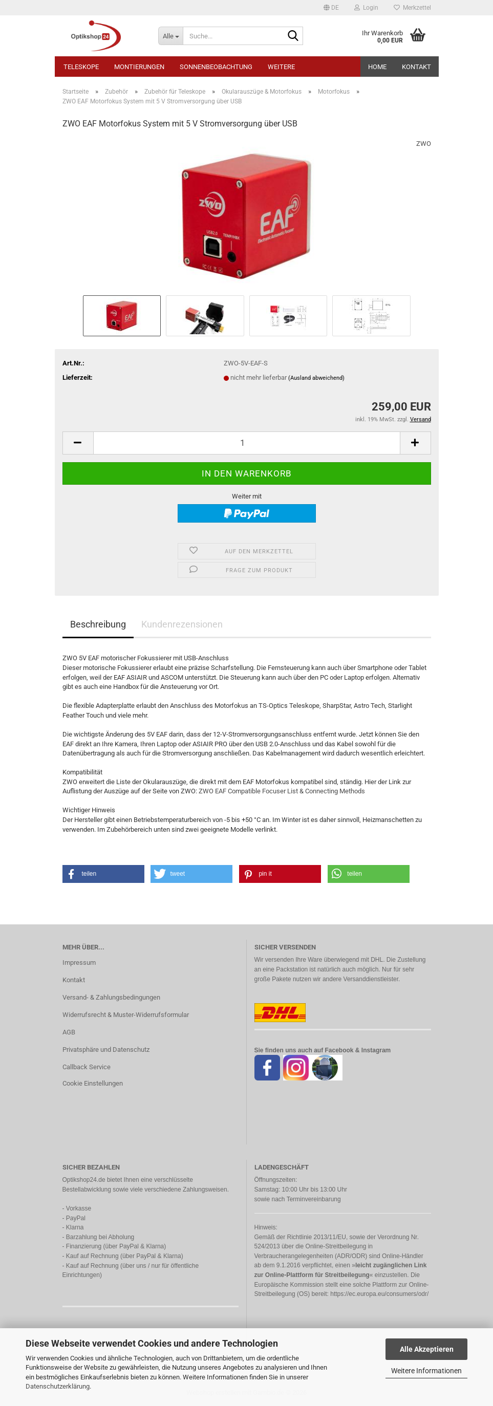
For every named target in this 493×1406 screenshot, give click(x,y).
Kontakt (416, 67)
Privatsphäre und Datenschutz (105, 1049)
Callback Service (86, 1067)
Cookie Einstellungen (92, 1083)
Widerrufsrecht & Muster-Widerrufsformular (125, 1015)
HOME (377, 67)
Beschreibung (98, 624)
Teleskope (81, 67)
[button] (331, 7)
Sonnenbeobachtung (216, 67)
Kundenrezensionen (182, 624)
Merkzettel (412, 7)
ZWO (423, 143)
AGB (68, 1032)
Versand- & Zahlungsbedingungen (111, 997)
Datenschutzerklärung (58, 1386)
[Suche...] (170, 36)
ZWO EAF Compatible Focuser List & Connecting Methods (282, 791)
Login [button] (366, 7)
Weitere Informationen (426, 1371)
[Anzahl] (246, 443)
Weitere (281, 67)
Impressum (79, 962)
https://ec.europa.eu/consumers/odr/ (379, 1293)
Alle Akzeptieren (427, 1349)
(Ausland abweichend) (316, 378)
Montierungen (139, 67)
